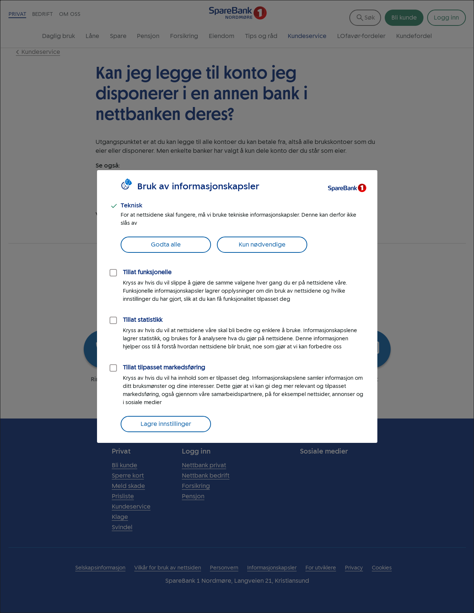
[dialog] (237, 306)
